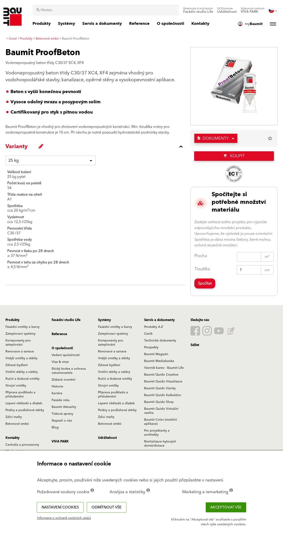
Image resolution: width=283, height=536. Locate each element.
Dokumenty (213, 138)
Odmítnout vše (107, 507)
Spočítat (205, 283)
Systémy (104, 320)
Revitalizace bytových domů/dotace (160, 443)
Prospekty (151, 347)
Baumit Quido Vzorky (160, 388)
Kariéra (57, 393)
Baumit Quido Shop (159, 402)
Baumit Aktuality (64, 407)
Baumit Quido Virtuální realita (161, 411)
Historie (57, 386)
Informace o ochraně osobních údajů (64, 518)
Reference (59, 334)
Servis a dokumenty (159, 320)
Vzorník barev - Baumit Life (164, 368)
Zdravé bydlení (16, 365)
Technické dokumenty (160, 340)
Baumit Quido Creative (161, 374)
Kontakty (12, 438)
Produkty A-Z (153, 327)
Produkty (12, 320)
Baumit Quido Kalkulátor (162, 395)
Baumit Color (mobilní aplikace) (160, 422)
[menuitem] (198, 10)
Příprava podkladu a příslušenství (20, 394)
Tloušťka (202, 269)
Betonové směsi (17, 424)
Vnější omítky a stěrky (21, 358)
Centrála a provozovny (22, 445)
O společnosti (62, 348)
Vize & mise (60, 362)
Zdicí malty (13, 417)
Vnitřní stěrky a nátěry (21, 372)
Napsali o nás (62, 420)
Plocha (200, 256)
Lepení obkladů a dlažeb (23, 403)
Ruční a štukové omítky (22, 379)
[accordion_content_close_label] (96, 146)
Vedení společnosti (66, 355)
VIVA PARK (60, 441)
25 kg (13, 160)
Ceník (148, 333)
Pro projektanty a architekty (157, 432)
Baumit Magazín (156, 354)
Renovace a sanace (19, 351)
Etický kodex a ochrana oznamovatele (69, 371)
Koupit (234, 155)
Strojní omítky (15, 385)
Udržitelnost (107, 438)
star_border (270, 138)
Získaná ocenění (63, 379)
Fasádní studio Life (66, 320)
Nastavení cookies (60, 507)
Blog (55, 427)
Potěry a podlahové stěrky (24, 410)
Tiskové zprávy (62, 414)
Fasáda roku (61, 400)
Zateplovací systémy (20, 333)
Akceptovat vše (226, 507)
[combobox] (106, 10)
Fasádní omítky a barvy (22, 327)
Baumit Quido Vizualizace (163, 381)
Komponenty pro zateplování (18, 342)
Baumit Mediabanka (159, 361)
